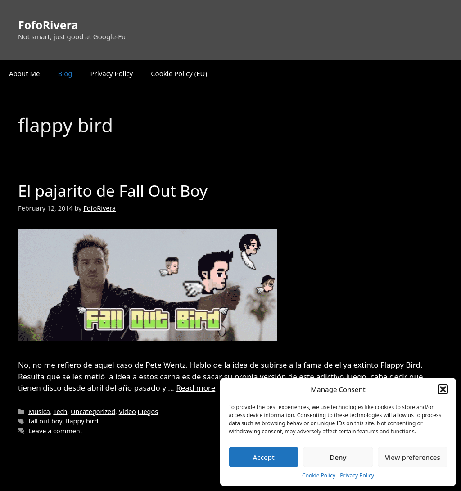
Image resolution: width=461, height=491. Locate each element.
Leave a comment (55, 431)
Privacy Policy (357, 475)
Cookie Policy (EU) (179, 73)
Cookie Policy (318, 475)
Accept (264, 457)
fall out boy (45, 421)
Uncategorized (93, 411)
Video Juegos (138, 411)
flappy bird (82, 421)
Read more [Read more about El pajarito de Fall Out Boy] (195, 388)
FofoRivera (48, 24)
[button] (442, 389)
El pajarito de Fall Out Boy (113, 190)
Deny (338, 457)
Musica (39, 411)
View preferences (412, 457)
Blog (65, 73)
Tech (60, 411)
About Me (24, 73)
